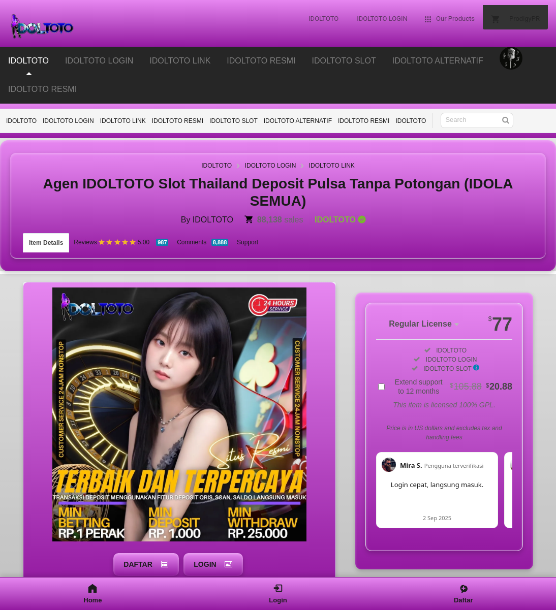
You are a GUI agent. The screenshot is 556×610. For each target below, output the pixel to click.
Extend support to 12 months (453, 376)
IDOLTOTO (21, 120)
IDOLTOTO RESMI (42, 89)
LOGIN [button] (205, 552)
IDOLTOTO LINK (123, 120)
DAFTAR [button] (135, 552)
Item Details (46, 237)
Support (247, 237)
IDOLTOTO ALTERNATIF (298, 120)
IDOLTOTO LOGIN (68, 120)
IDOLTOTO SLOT (233, 120)
